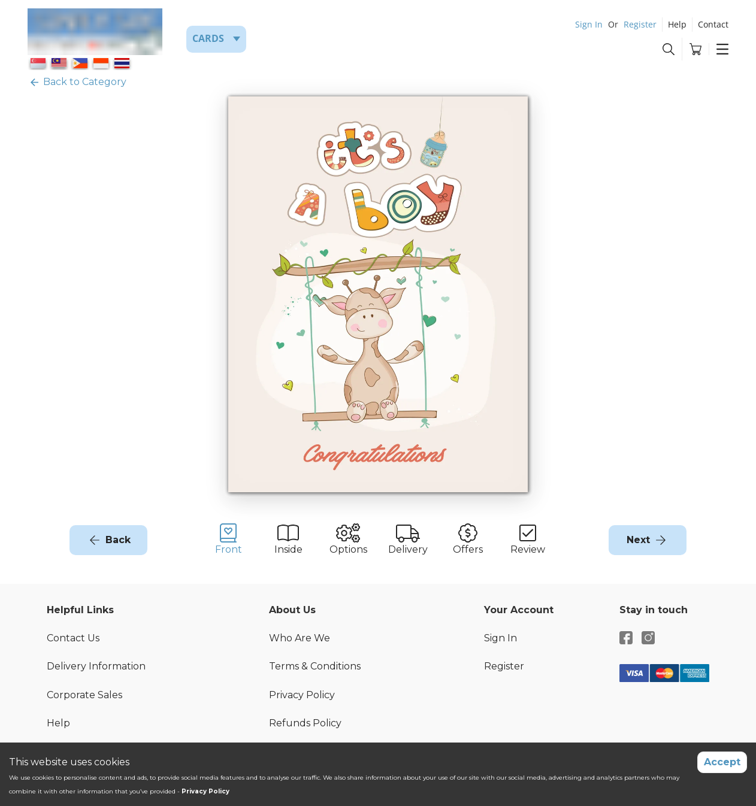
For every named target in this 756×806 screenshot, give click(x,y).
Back (118, 540)
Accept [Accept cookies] (722, 762)
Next (638, 540)
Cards (208, 38)
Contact (713, 24)
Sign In (589, 24)
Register (640, 24)
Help (677, 24)
